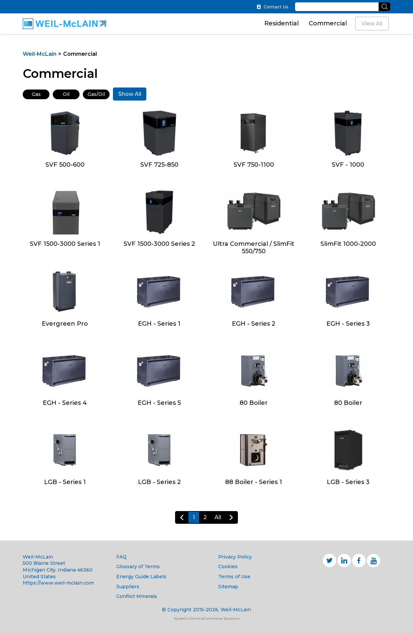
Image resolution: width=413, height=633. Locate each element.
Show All (129, 94)
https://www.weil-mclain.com (58, 583)
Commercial (328, 23)
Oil (66, 94)
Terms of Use (234, 577)
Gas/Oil (96, 94)
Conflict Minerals (136, 596)
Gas (36, 94)
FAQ (121, 557)
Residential (281, 23)
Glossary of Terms (138, 567)
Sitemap (228, 587)
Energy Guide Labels (141, 577)
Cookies (228, 567)
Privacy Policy (235, 557)
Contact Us (272, 6)
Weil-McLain (39, 54)
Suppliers (127, 587)
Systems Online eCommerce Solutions (207, 618)
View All (372, 23)
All (218, 517)
